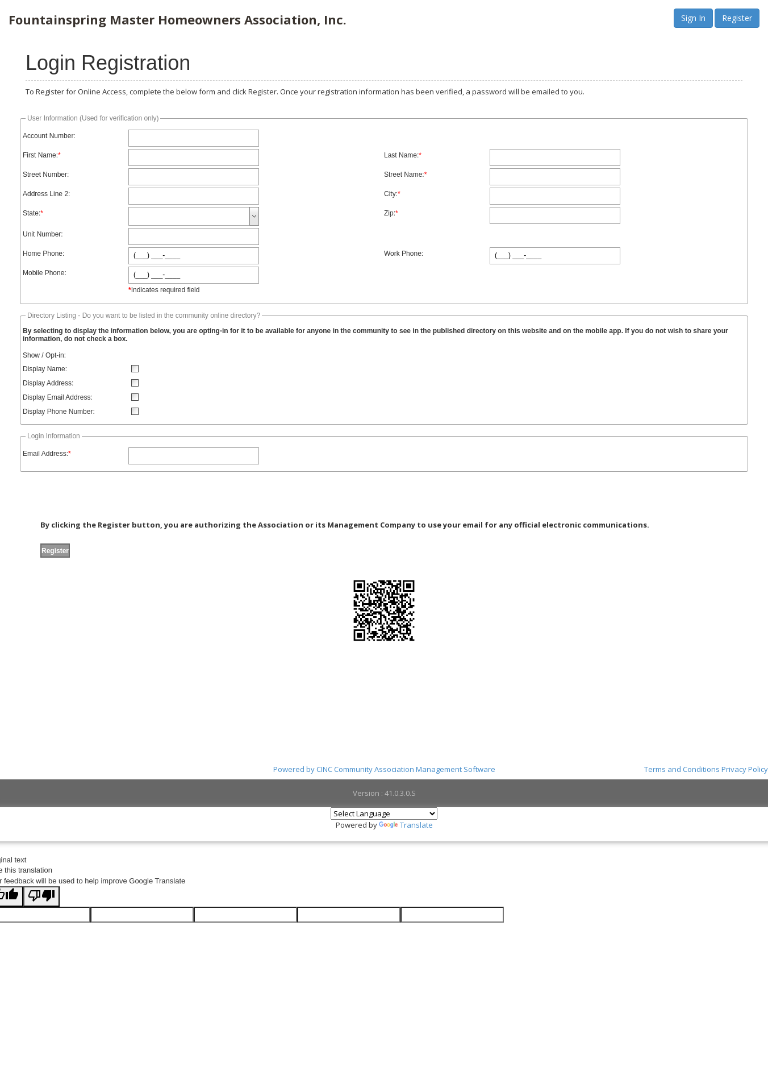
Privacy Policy (744, 769)
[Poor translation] (41, 896)
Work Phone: (403, 254)
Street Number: (46, 174)
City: (391, 194)
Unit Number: (43, 234)
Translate (406, 825)
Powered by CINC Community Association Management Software (384, 769)
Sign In (693, 18)
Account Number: (49, 136)
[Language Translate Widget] (384, 813)
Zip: (389, 213)
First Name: (40, 155)
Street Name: (404, 174)
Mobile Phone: (44, 273)
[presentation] (118, 497)
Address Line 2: (46, 194)
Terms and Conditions (682, 769)
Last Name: (401, 155)
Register (737, 18)
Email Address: (45, 454)
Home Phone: (43, 254)
